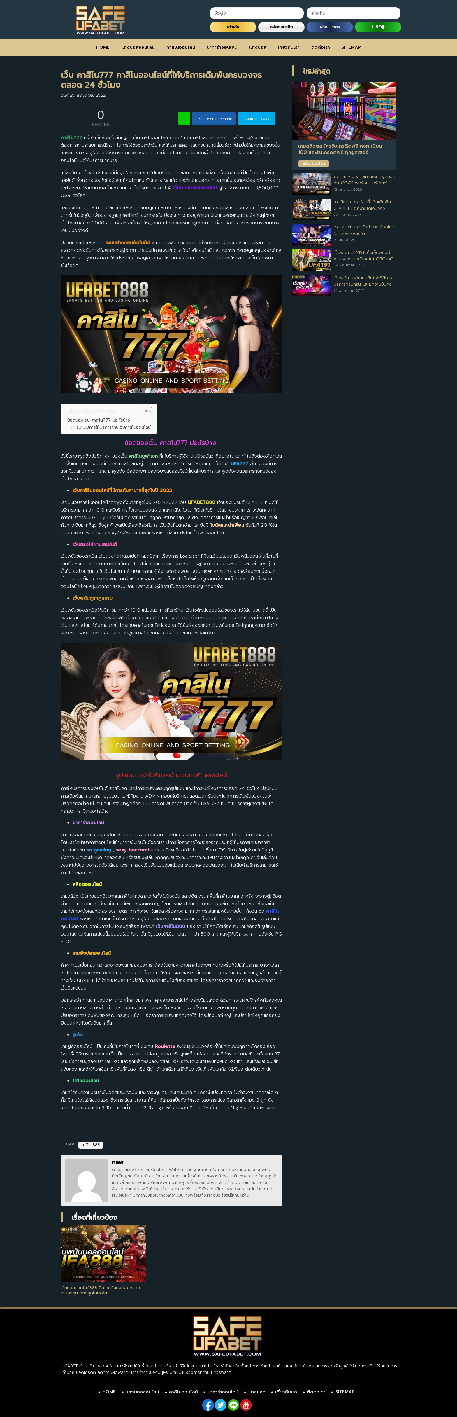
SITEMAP (351, 47)
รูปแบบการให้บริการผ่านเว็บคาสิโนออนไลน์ (113, 427)
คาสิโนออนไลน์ (180, 47)
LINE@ (378, 27)
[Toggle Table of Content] (144, 412)
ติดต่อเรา (320, 47)
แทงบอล (257, 47)
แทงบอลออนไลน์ (138, 47)
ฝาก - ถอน (330, 27)
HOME (103, 47)
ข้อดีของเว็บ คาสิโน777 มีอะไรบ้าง (99, 420)
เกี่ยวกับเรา (289, 47)
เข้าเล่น (233, 27)
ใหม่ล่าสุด (316, 71)
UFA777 (239, 463)
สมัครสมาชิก (281, 27)
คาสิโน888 (90, 1145)
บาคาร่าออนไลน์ (222, 47)
